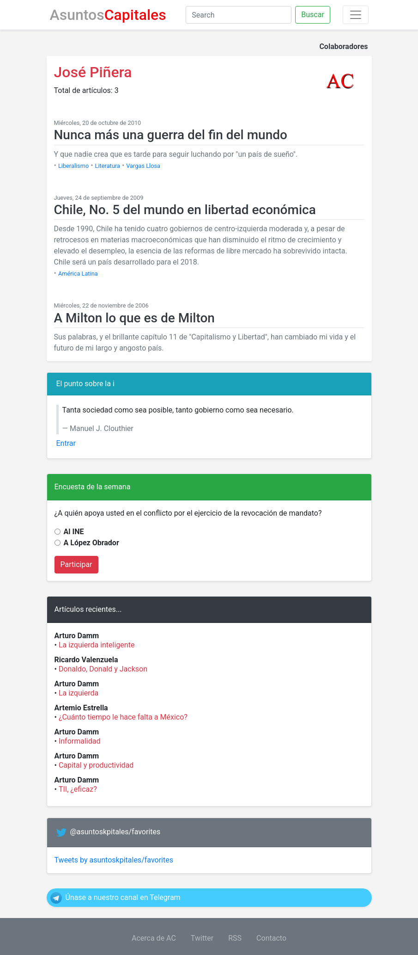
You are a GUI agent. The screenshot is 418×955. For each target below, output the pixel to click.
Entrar (66, 443)
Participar (76, 564)
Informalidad (80, 741)
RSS (235, 938)
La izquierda (78, 693)
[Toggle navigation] (356, 15)
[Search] (238, 15)
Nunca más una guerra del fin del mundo (170, 134)
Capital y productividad (96, 765)
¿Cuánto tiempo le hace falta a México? (123, 717)
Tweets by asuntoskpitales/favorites (114, 860)
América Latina (78, 273)
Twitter (202, 938)
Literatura (107, 165)
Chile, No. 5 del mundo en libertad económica (185, 209)
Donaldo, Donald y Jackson (103, 669)
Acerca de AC (154, 938)
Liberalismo (73, 165)
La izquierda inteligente (97, 645)
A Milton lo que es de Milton (134, 318)
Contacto (271, 938)
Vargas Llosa (143, 165)
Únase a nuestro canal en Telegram (122, 897)
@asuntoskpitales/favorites (115, 831)
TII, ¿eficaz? (78, 789)
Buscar (312, 14)
